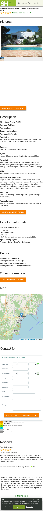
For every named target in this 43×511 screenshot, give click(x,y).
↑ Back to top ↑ (21, 496)
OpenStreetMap (30, 339)
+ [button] (3, 297)
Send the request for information (21, 414)
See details (29, 507)
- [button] (3, 301)
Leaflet (22, 339)
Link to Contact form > (13, 212)
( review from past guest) (21, 13)
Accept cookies (19, 507)
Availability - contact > (13, 108)
